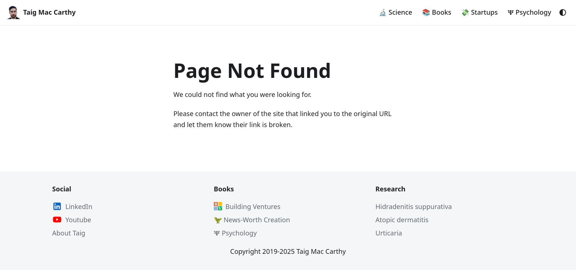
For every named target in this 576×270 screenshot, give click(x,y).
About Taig (68, 232)
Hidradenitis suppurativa (413, 206)
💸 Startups (479, 12)
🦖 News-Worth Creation (252, 219)
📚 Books (436, 12)
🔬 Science (395, 12)
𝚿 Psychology (529, 12)
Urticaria (388, 232)
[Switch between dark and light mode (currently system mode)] (562, 12)
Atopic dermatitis (401, 219)
